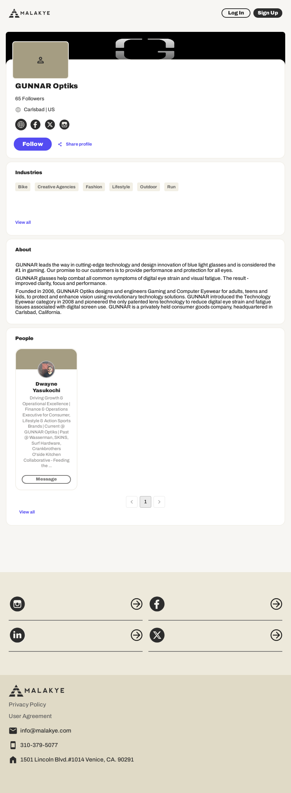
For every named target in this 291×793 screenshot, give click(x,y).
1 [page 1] (145, 501)
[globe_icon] (21, 124)
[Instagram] (76, 608)
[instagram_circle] (64, 124)
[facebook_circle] (35, 124)
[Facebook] (215, 608)
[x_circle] (50, 124)
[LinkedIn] (76, 639)
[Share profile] (75, 144)
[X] (215, 639)
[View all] (145, 222)
